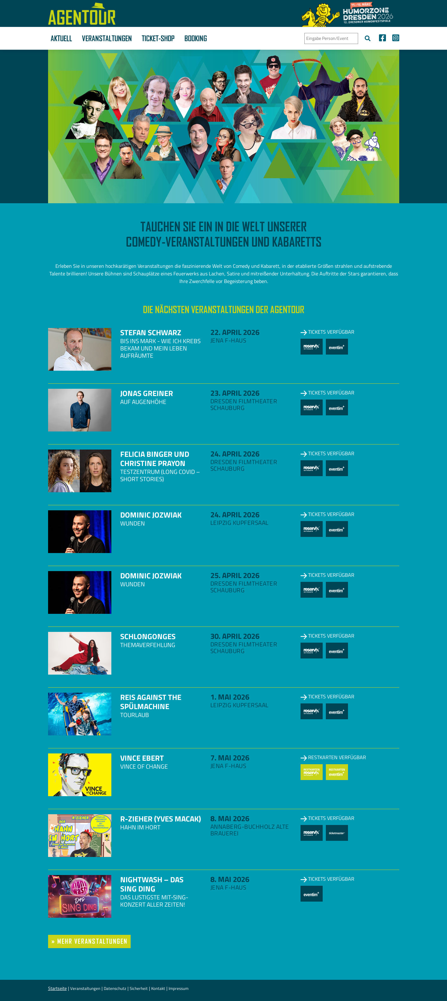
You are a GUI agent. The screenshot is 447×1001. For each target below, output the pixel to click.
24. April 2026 (234, 453)
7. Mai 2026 (229, 757)
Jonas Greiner (146, 393)
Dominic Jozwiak (151, 514)
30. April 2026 (234, 636)
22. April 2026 (234, 332)
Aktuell (61, 38)
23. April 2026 (234, 393)
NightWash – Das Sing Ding (151, 884)
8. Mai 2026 (229, 818)
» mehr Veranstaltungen (89, 941)
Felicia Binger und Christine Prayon (154, 458)
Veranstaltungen (107, 38)
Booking (195, 38)
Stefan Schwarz (150, 332)
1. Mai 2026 (229, 696)
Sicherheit (139, 988)
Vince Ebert (142, 758)
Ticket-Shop (158, 38)
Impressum (179, 988)
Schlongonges (148, 636)
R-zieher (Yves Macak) (160, 818)
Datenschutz (115, 988)
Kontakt (158, 988)
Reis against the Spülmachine (150, 701)
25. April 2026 (234, 575)
